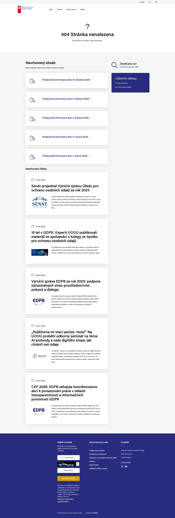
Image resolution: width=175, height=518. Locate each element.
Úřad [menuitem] (51, 9)
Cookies (92, 461)
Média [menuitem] (82, 9)
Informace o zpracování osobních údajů (103, 457)
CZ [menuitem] (150, 2)
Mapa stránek (122, 83)
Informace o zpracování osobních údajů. (65, 500)
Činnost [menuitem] (59, 9)
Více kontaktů (125, 462)
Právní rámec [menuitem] (71, 9)
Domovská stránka (124, 87)
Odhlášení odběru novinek (98, 468)
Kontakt (142, 2)
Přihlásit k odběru (68, 478)
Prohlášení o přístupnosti (97, 454)
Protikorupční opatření (97, 450)
